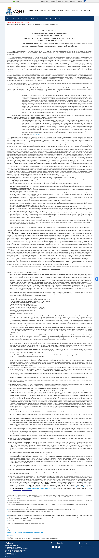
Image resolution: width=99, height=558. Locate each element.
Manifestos (10, 535)
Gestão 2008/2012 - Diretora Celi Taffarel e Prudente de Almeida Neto (25, 532)
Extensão (67, 10)
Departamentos (45, 10)
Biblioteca (75, 10)
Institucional (33, 10)
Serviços (87, 10)
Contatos (7, 556)
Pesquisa (60, 10)
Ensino (54, 10)
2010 (8, 529)
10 (7, 523)
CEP (81, 10)
